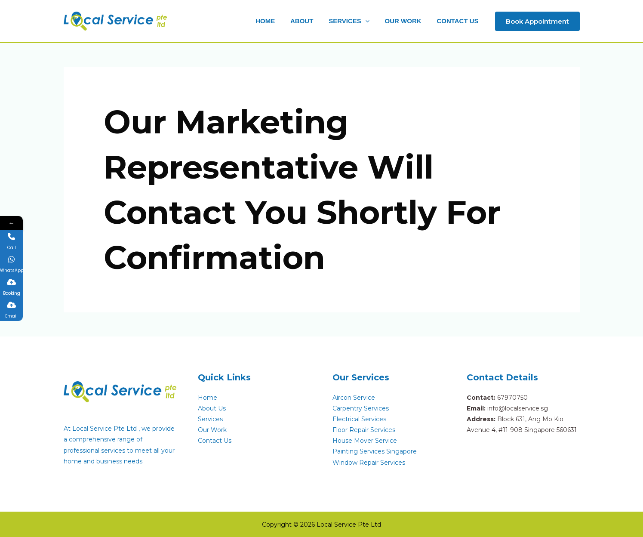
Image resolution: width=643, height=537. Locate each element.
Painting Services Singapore (374, 451)
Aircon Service (353, 397)
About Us (212, 408)
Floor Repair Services (363, 430)
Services (210, 419)
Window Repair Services (368, 462)
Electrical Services (359, 419)
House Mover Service (364, 440)
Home (207, 397)
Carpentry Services (360, 408)
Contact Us (214, 440)
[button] (355, 21)
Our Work (212, 430)
